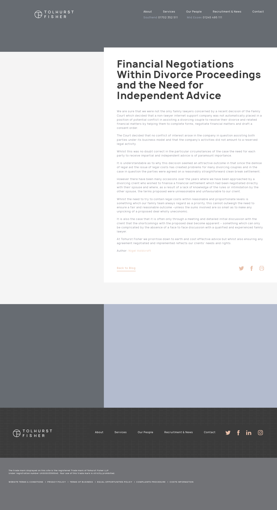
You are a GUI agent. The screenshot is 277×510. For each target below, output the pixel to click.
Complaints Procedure (151, 482)
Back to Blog (126, 268)
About (147, 11)
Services (169, 11)
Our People (194, 11)
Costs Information (181, 482)
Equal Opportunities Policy (114, 482)
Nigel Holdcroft (140, 251)
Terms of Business (81, 482)
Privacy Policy (56, 482)
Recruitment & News (227, 11)
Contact (258, 11)
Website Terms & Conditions (26, 482)
